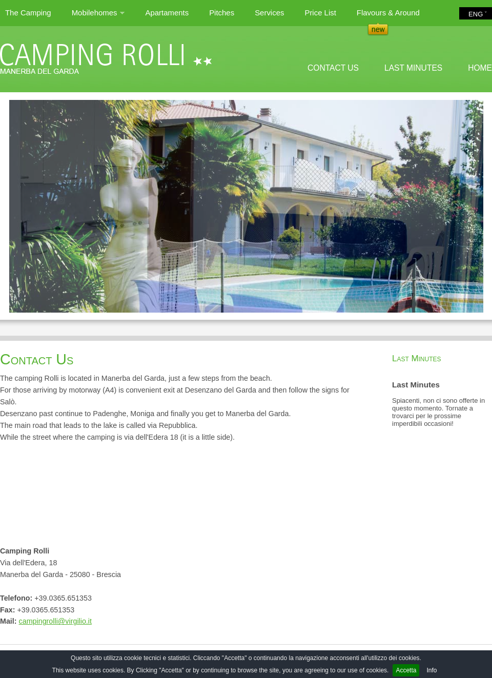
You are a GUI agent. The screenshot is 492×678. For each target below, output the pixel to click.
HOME (480, 68)
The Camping (28, 12)
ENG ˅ (477, 14)
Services (269, 12)
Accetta (406, 670)
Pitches (221, 12)
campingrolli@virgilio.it (55, 621)
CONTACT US (333, 68)
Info (431, 670)
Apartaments (167, 12)
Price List (320, 12)
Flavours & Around (388, 12)
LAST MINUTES (413, 68)
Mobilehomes (98, 17)
